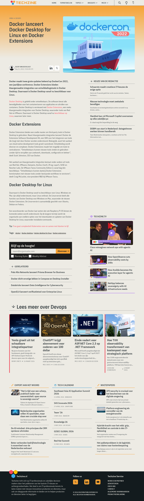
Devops (18, 18)
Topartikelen (66, 3)
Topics (78, 3)
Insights (91, 3)
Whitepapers (108, 385)
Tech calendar (66, 385)
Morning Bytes (21, 256)
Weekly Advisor (39, 256)
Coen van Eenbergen (111, 369)
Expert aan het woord (27, 385)
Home (54, 3)
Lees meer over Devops (42, 307)
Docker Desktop (15, 101)
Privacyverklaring (116, 494)
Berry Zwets (16, 361)
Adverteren (113, 483)
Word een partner (116, 481)
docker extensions (59, 233)
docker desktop (27, 233)
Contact (111, 489)
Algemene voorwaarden (118, 491)
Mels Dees (47, 365)
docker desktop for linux (43, 233)
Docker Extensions (54, 107)
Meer (104, 3)
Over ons (112, 486)
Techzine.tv (100, 216)
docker (17, 233)
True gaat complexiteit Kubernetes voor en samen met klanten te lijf (41, 226)
